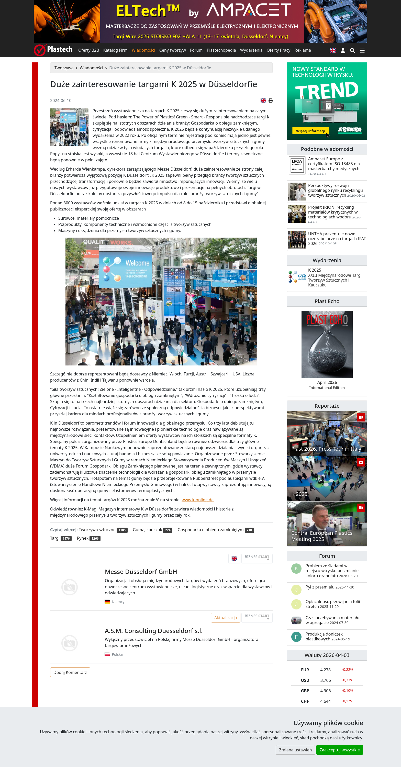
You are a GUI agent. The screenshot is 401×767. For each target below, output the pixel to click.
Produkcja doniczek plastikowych (328, 636)
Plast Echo (327, 301)
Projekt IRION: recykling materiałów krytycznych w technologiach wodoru (333, 212)
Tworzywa (64, 68)
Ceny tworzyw (172, 50)
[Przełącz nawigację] (362, 50)
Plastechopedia (221, 50)
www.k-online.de (198, 500)
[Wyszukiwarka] (353, 50)
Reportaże (327, 405)
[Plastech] (53, 50)
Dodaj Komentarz (70, 672)
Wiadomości (143, 50)
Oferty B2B (88, 50)
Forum (196, 50)
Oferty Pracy (279, 50)
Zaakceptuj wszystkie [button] (340, 750)
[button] (343, 50)
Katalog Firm (115, 50)
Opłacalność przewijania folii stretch (333, 604)
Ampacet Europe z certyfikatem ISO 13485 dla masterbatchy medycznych (334, 163)
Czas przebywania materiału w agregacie (332, 620)
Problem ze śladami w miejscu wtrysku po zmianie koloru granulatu (332, 570)
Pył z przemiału (330, 587)
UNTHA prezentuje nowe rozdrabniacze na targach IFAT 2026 (337, 238)
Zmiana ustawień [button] (295, 750)
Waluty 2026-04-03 (327, 655)
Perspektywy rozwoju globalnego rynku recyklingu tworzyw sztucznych (335, 190)
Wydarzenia (251, 50)
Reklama (302, 50)
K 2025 (335, 277)
